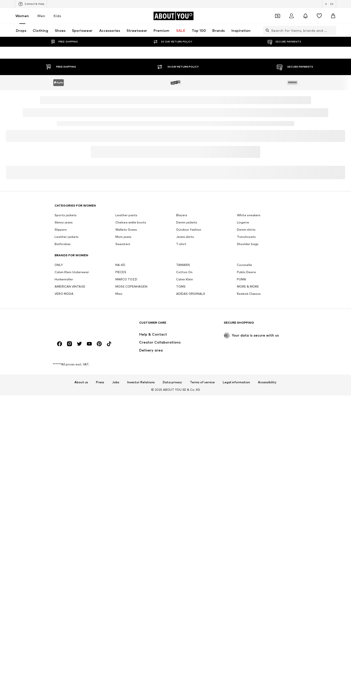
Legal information (236, 688)
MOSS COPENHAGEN (131, 439)
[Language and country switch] (329, 4)
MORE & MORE (248, 439)
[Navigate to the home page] (173, 16)
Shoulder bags (247, 397)
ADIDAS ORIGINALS (190, 447)
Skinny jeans (64, 375)
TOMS (181, 439)
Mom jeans (123, 390)
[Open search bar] (266, 30)
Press (100, 688)
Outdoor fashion (188, 383)
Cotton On (184, 425)
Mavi (118, 447)
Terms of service (202, 688)
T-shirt (181, 397)
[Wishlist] (319, 16)
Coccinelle (244, 418)
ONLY (59, 418)
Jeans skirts (185, 390)
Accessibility (267, 688)
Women (22, 16)
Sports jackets (66, 368)
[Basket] (333, 16)
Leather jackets (67, 390)
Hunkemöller (64, 432)
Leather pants (126, 368)
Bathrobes (63, 397)
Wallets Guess (126, 383)
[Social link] (60, 650)
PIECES (120, 425)
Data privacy (172, 688)
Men (41, 16)
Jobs (115, 688)
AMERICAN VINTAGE (70, 439)
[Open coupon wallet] (278, 16)
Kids (57, 16)
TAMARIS (183, 418)
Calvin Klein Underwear (72, 425)
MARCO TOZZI (126, 432)
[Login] (291, 16)
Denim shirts (246, 383)
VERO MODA (64, 447)
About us (81, 688)
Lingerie (243, 375)
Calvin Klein (184, 432)
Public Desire (246, 425)
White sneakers (248, 368)
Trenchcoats (246, 390)
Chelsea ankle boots (130, 375)
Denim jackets (186, 375)
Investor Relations (141, 688)
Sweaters (122, 397)
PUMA (241, 432)
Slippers (61, 383)
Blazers (181, 368)
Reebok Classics (249, 447)
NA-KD (120, 418)
